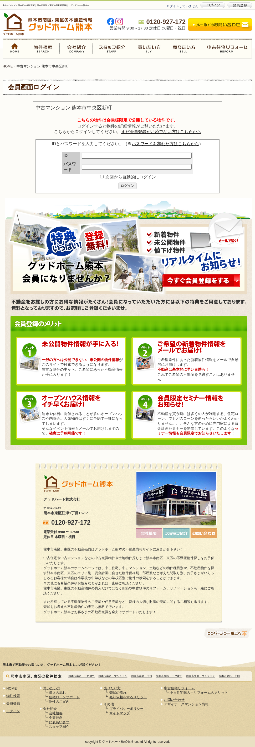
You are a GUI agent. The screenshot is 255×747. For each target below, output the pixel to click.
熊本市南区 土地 (141, 676)
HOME (15, 48)
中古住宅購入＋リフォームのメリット (199, 693)
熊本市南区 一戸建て (81, 676)
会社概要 (56, 713)
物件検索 (43, 48)
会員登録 (13, 703)
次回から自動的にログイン (128, 177)
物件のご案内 (59, 702)
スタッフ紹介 (112, 48)
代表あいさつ (59, 722)
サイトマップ (119, 713)
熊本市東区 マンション (200, 676)
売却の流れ (117, 693)
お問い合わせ (174, 700)
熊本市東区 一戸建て (169, 676)
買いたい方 (149, 48)
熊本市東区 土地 (229, 676)
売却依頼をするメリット (128, 697)
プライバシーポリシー (126, 709)
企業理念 (56, 718)
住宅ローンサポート (64, 697)
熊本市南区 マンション (112, 676)
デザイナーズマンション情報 (186, 704)
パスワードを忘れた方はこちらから (165, 143)
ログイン (127, 186)
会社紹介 (76, 48)
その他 (109, 704)
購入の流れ (57, 693)
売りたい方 (184, 48)
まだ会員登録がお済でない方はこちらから (161, 131)
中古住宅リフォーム (226, 48)
